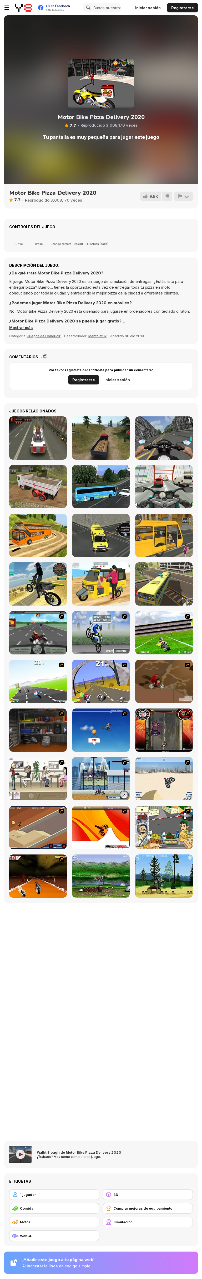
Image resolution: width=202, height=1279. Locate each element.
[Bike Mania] (101, 876)
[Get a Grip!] (101, 632)
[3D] (148, 1194)
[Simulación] (148, 1222)
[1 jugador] (54, 1194)
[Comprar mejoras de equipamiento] (148, 1208)
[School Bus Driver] (164, 535)
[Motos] (54, 1222)
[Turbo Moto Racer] (164, 486)
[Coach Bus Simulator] (101, 486)
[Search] (87, 7)
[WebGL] (54, 1235)
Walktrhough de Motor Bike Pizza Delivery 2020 (79, 1152)
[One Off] (38, 730)
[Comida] (54, 1208)
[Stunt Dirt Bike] (164, 876)
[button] (21, 328)
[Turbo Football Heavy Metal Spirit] (164, 632)
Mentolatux (97, 336)
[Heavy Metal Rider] (38, 632)
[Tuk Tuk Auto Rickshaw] (101, 584)
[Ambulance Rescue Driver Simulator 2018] (101, 535)
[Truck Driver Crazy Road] (101, 438)
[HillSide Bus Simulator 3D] (164, 584)
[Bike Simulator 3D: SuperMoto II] (164, 438)
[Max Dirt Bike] (101, 827)
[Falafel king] (164, 827)
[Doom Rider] (38, 876)
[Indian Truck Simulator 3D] (38, 486)
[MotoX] (38, 827)
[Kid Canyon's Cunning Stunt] (101, 730)
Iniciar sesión (148, 8)
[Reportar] (183, 196)
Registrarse (182, 8)
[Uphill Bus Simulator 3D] (38, 535)
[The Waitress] (38, 778)
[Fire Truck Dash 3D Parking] (38, 438)
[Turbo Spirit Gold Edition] (101, 681)
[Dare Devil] (101, 778)
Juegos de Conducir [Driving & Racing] (43, 336)
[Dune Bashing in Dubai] (164, 778)
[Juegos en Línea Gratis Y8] (23, 8)
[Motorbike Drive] (38, 584)
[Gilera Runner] (164, 730)
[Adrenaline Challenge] (164, 681)
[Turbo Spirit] (38, 681)
